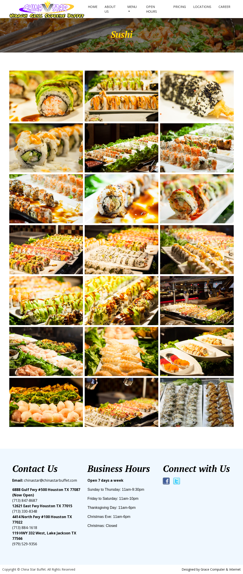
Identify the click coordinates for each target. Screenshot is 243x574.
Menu (132, 7)
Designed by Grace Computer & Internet (211, 569)
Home (92, 7)
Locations (202, 7)
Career (224, 7)
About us (110, 9)
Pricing (179, 7)
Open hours (151, 9)
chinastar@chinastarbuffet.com (44, 480)
